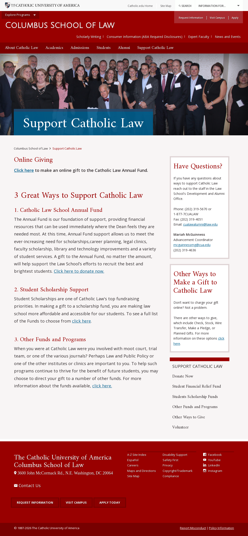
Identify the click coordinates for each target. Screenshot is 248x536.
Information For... (219, 6)
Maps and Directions (141, 471)
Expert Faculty (198, 36)
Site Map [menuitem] (165, 6)
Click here (24, 170)
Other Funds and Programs (195, 407)
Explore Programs (20, 15)
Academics (54, 47)
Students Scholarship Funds (195, 396)
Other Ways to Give (188, 417)
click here (81, 321)
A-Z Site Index (136, 455)
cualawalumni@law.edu (200, 224)
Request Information (35, 502)
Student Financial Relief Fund (196, 386)
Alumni (124, 47)
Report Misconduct (193, 528)
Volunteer (180, 427)
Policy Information (221, 528)
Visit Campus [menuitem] (217, 17)
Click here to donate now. (79, 271)
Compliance (171, 476)
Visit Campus (76, 502)
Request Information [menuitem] (191, 17)
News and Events (228, 36)
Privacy (168, 465)
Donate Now (182, 376)
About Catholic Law (21, 47)
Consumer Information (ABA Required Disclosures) (144, 36)
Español (132, 460)
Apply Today (109, 502)
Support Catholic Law (155, 47)
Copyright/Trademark (178, 471)
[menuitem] (185, 5)
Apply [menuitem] (235, 17)
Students (104, 47)
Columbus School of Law (59, 25)
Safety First (170, 460)
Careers (132, 465)
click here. (102, 386)
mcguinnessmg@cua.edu (192, 245)
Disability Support (175, 455)
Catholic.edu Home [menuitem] (140, 6)
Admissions (80, 47)
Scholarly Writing (88, 36)
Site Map (133, 476)
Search (185, 6)
